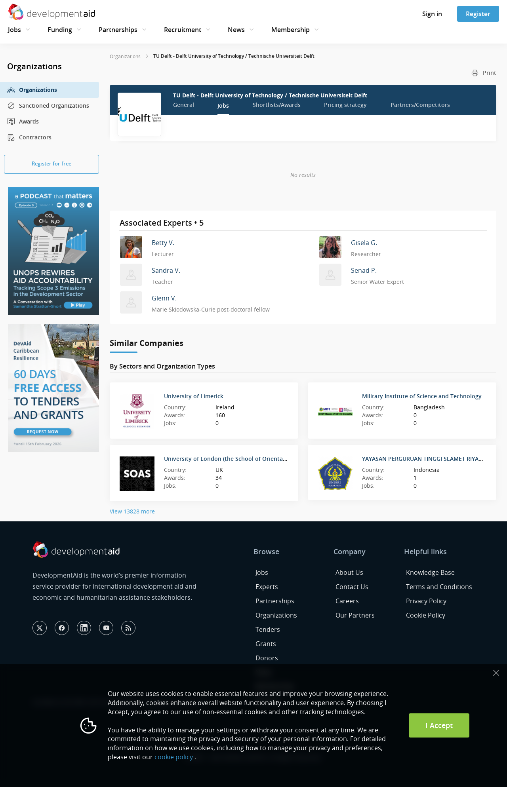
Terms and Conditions (439, 586)
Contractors (29, 137)
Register (478, 14)
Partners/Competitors (420, 104)
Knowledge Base (430, 572)
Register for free (51, 163)
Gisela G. (364, 242)
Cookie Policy (425, 615)
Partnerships (118, 29)
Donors (266, 658)
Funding (60, 29)
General (183, 104)
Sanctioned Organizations (48, 106)
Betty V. (163, 242)
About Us (349, 572)
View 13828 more (132, 511)
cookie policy (173, 757)
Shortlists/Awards (277, 104)
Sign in (432, 14)
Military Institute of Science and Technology (422, 396)
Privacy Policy (426, 601)
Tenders (267, 629)
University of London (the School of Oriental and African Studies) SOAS (260, 458)
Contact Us (351, 586)
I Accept (439, 725)
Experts (266, 586)
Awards (23, 121)
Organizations (32, 90)
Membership (290, 29)
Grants (265, 643)
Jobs (14, 29)
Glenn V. (164, 298)
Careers (347, 601)
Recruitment (182, 29)
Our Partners (355, 615)
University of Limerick (193, 396)
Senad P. (364, 270)
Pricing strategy (345, 104)
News (236, 29)
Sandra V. (166, 270)
